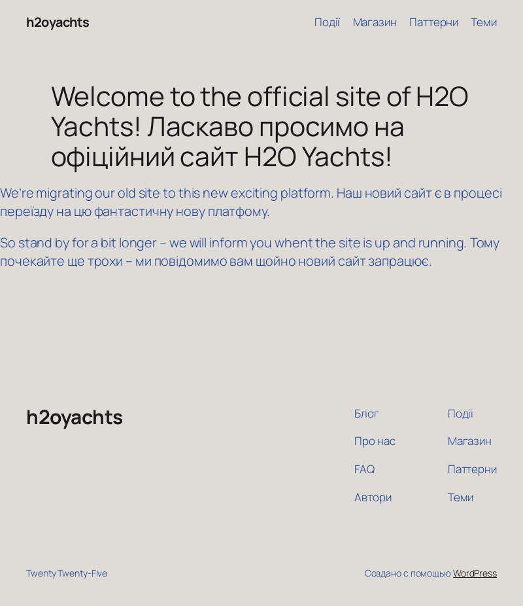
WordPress (475, 573)
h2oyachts (58, 22)
